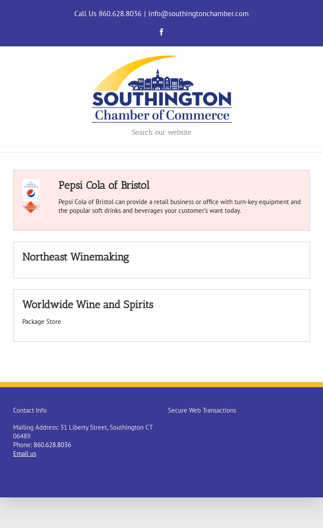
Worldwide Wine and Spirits (87, 304)
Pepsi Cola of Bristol (103, 185)
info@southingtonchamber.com (198, 13)
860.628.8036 (52, 445)
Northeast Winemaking (75, 256)
